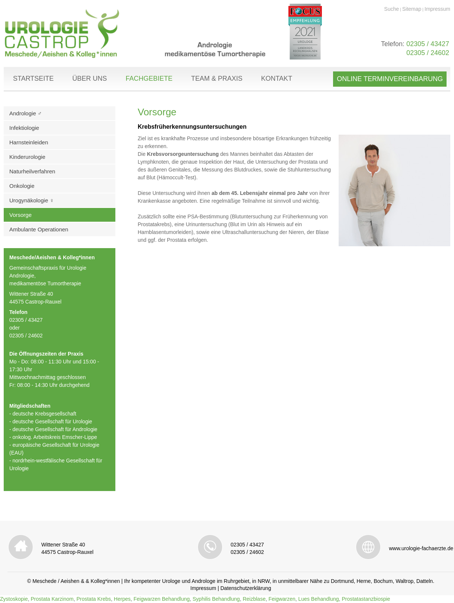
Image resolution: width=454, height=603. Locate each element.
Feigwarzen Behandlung (162, 599)
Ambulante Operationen (38, 229)
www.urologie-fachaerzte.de (421, 548)
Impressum (437, 9)
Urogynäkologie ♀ (31, 200)
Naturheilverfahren (32, 171)
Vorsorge (20, 215)
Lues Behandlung (318, 599)
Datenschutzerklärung (245, 588)
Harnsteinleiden (28, 142)
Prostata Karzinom (52, 599)
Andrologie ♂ (25, 113)
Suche (391, 9)
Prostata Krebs (93, 599)
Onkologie (22, 186)
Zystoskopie (14, 599)
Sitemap (411, 9)
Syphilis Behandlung (216, 599)
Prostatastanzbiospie (366, 599)
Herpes (122, 599)
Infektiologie (24, 128)
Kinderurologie (27, 157)
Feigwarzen (281, 599)
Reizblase (254, 599)
